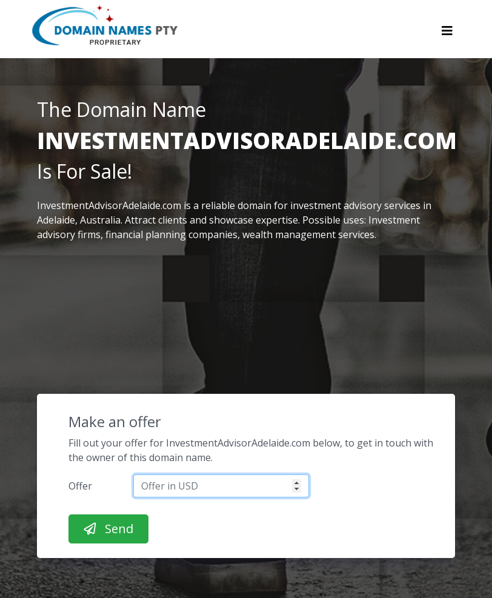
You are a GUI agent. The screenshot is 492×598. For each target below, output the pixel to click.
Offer (80, 486)
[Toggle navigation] (447, 34)
